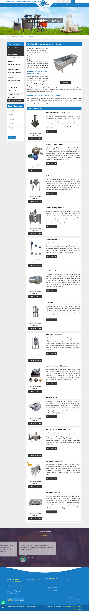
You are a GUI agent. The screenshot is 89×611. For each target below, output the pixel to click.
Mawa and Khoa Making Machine (14, 84)
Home (4, 5)
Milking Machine (25, 5)
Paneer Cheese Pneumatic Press (14, 58)
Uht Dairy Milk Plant (13, 97)
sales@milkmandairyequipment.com (28, 1)
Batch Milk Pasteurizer (14, 80)
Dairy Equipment (60, 5)
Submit (12, 137)
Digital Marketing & (77, 606)
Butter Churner (12, 67)
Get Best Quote (36, 138)
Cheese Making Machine (14, 69)
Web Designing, (67, 606)
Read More (51, 132)
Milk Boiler (11, 77)
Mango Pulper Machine (14, 94)
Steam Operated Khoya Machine (14, 91)
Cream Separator (16, 5)
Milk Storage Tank (13, 75)
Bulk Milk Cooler (12, 87)
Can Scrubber (11, 61)
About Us (8, 5)
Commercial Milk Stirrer (14, 72)
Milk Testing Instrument (71, 5)
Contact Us (84, 5)
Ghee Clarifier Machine (14, 64)
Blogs (79, 5)
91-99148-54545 (9, 1)
